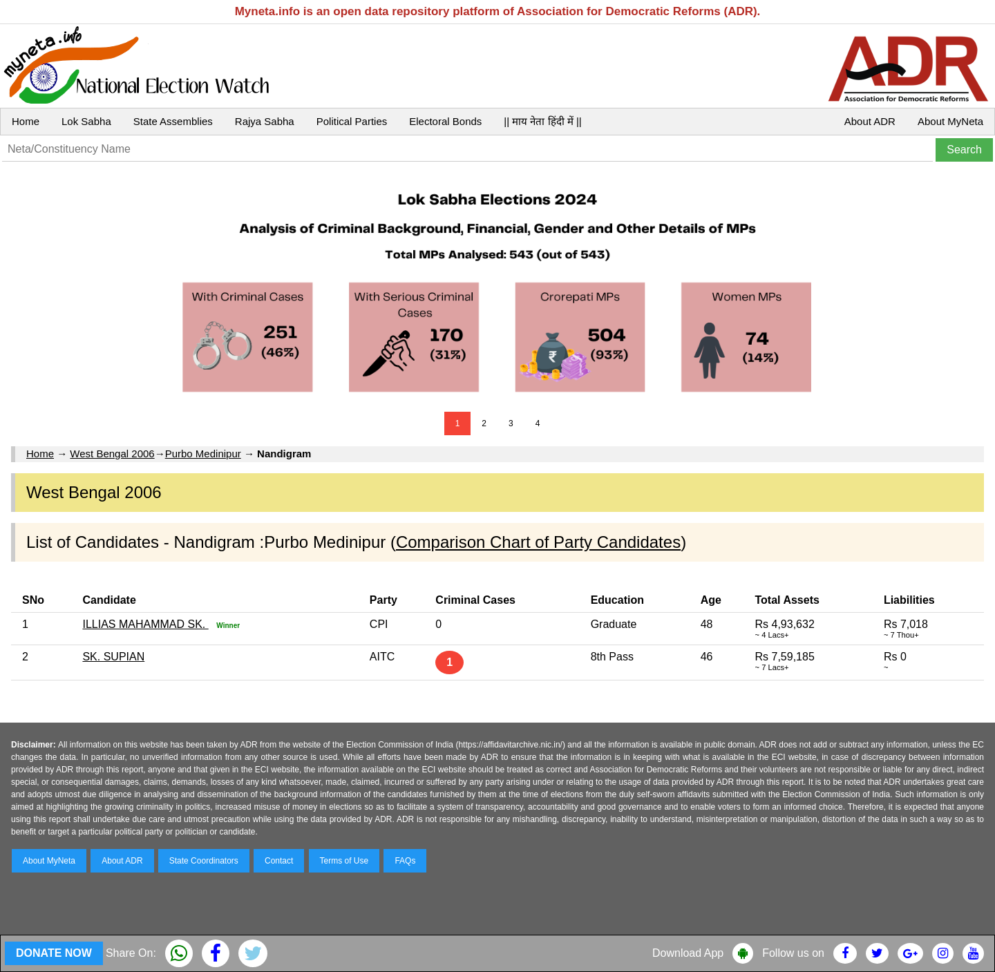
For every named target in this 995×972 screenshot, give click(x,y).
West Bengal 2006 (112, 453)
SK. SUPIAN (113, 657)
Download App (687, 953)
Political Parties (352, 121)
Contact (279, 861)
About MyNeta (950, 121)
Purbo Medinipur (203, 453)
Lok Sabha (86, 121)
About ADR (870, 121)
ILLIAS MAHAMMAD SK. (145, 624)
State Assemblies (173, 121)
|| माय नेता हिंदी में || (542, 121)
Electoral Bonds (445, 121)
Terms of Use (344, 861)
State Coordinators (203, 861)
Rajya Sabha (264, 121)
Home (25, 121)
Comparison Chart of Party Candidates (538, 542)
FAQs (405, 861)
